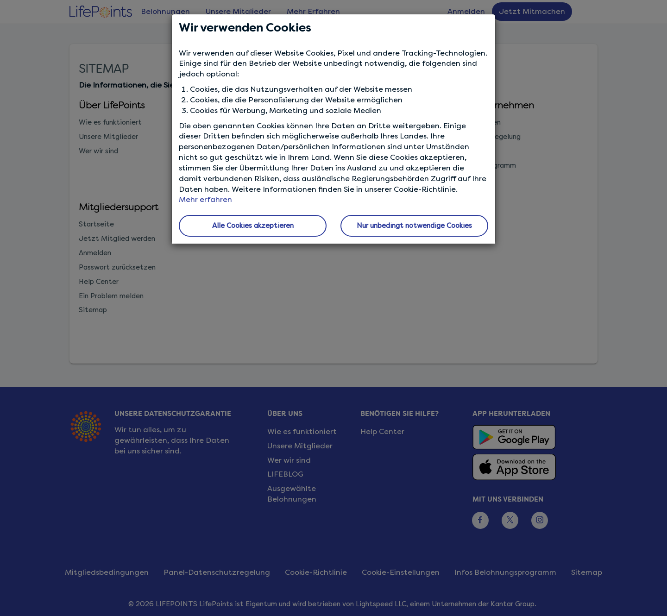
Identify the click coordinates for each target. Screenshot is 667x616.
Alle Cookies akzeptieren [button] (253, 225)
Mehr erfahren (205, 199)
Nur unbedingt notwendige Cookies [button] (414, 225)
